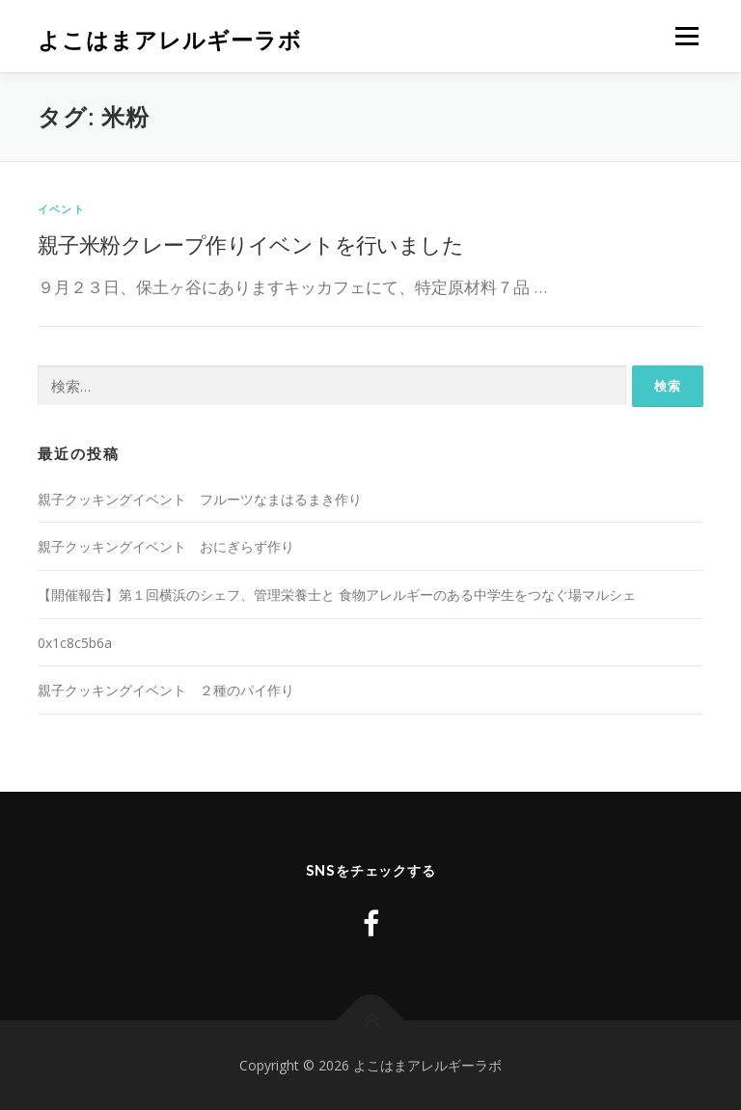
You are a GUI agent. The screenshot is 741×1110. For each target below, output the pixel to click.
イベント (61, 209)
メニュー (686, 36)
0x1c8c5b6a (75, 643)
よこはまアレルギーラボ (170, 39)
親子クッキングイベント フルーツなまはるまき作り (200, 499)
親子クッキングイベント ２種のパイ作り (166, 690)
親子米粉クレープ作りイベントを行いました (250, 244)
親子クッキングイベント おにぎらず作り (166, 546)
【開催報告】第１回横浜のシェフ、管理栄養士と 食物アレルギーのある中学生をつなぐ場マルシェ (337, 594)
